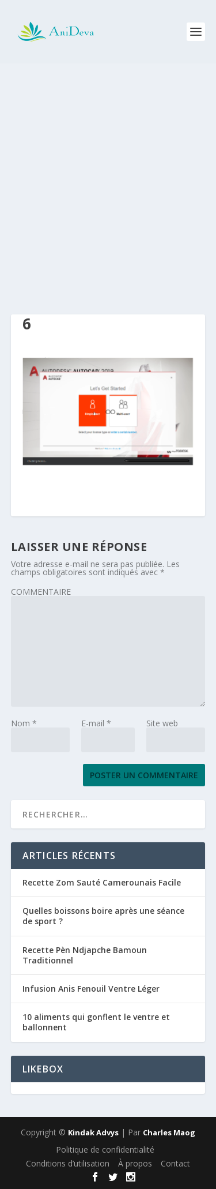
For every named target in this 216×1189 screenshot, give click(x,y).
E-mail (96, 723)
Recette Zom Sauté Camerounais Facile (101, 882)
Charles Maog (169, 1132)
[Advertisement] (108, 177)
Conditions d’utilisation (67, 1163)
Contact (175, 1163)
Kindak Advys (93, 1132)
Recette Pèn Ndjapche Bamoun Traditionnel (84, 955)
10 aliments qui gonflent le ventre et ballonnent (96, 1022)
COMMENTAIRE (41, 591)
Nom (24, 723)
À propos (135, 1163)
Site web (162, 723)
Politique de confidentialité (105, 1149)
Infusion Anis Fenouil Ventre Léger (91, 988)
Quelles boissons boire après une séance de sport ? (103, 916)
